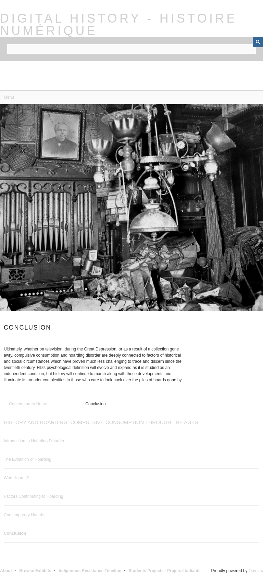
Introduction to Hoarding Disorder (34, 441)
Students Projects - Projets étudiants (165, 570)
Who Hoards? (16, 478)
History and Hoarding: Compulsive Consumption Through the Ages (101, 422)
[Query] (131, 49)
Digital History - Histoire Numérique (118, 24)
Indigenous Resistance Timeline (90, 570)
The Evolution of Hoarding (27, 459)
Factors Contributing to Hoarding (33, 496)
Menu (9, 97)
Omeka (255, 570)
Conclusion (15, 533)
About (6, 570)
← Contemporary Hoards (26, 404)
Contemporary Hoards (24, 515)
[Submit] (258, 42)
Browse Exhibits (35, 570)
